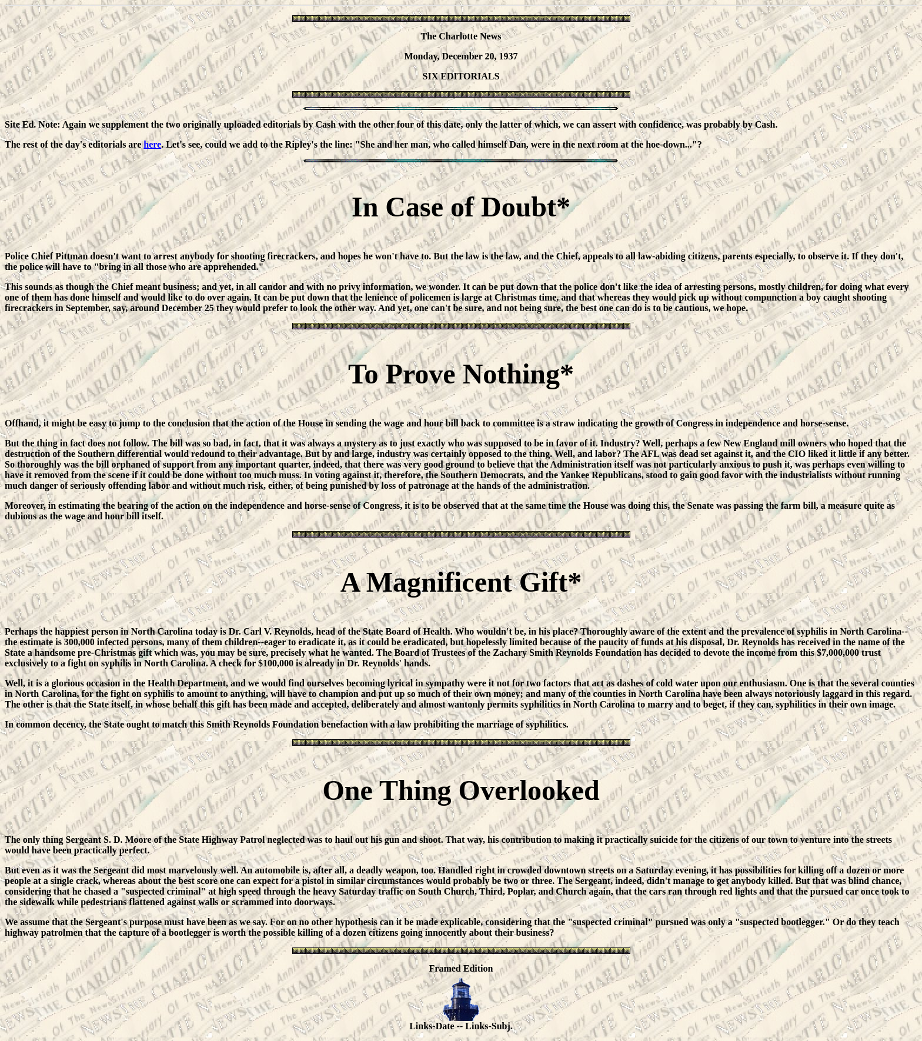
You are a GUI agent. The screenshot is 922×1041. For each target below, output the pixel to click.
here (152, 144)
